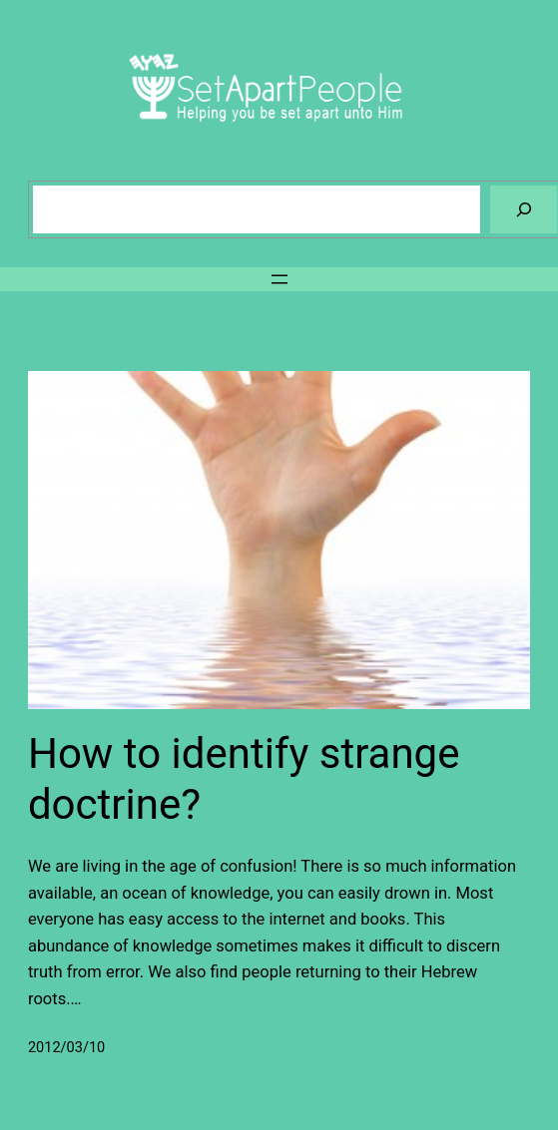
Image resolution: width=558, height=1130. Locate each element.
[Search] (523, 209)
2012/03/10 (66, 1047)
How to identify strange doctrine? (244, 778)
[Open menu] (279, 279)
